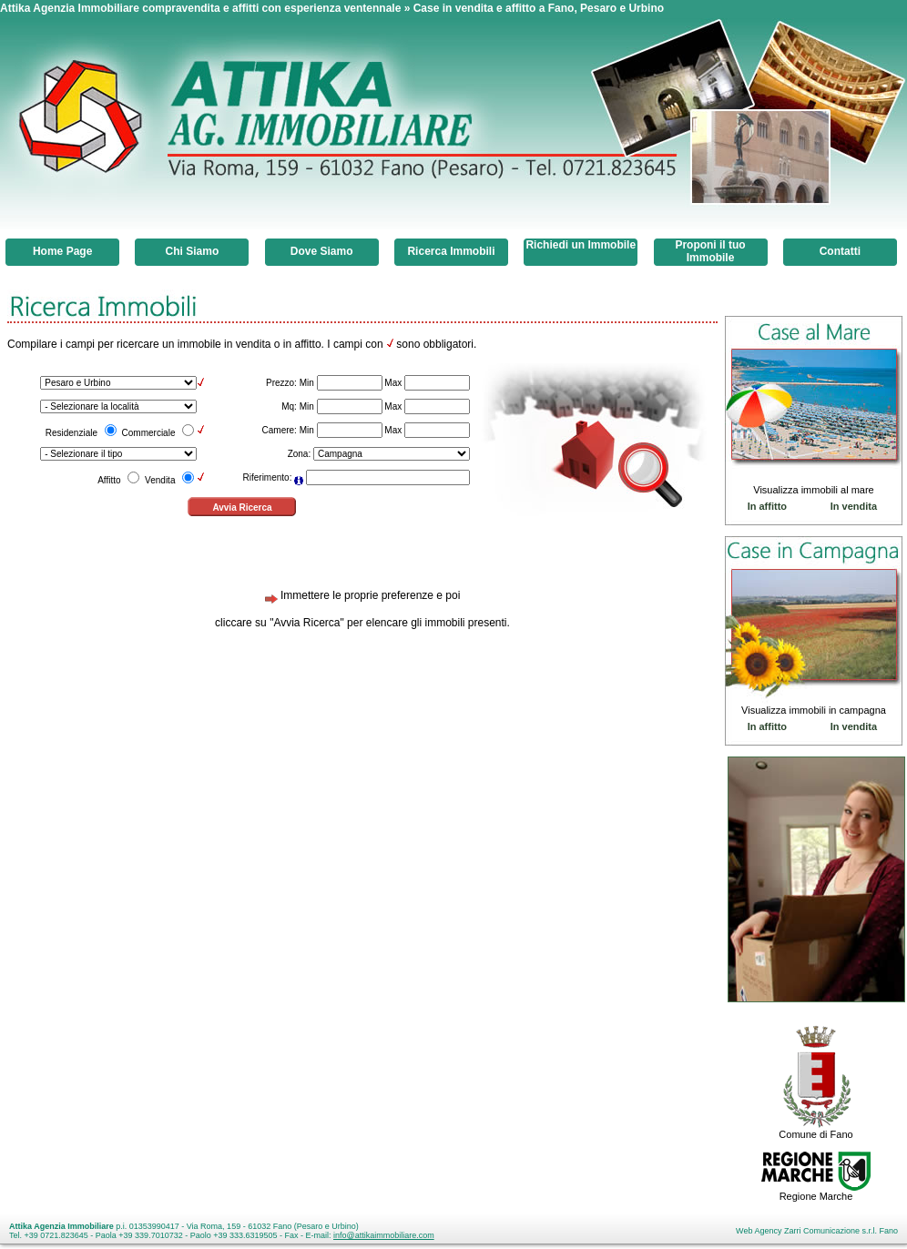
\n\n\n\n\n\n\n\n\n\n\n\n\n (118, 454)
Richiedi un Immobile (580, 245)
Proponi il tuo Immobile (710, 251)
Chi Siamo (192, 251)
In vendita (854, 506)
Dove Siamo (321, 251)
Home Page (62, 251)
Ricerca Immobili (450, 251)
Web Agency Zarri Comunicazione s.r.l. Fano (817, 1230)
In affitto (767, 506)
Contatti (840, 251)
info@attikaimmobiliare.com (383, 1235)
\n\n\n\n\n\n (118, 383)
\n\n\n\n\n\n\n (391, 454)
